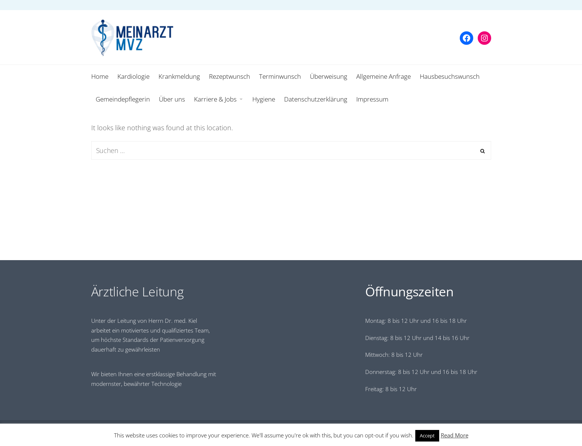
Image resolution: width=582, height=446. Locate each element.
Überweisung (328, 76)
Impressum (372, 99)
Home (99, 76)
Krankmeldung (179, 76)
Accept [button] (427, 435)
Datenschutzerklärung (315, 99)
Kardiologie (133, 76)
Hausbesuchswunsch (450, 76)
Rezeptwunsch (229, 76)
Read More (454, 435)
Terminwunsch (280, 76)
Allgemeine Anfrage (383, 76)
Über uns (172, 99)
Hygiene (263, 99)
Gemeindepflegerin (123, 99)
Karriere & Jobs (215, 99)
